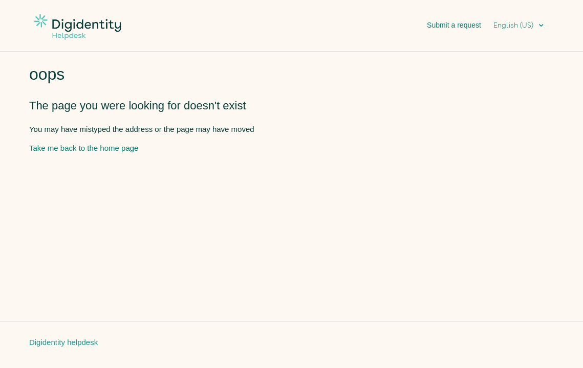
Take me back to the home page (83, 148)
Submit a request (454, 25)
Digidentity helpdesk (63, 342)
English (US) (514, 25)
